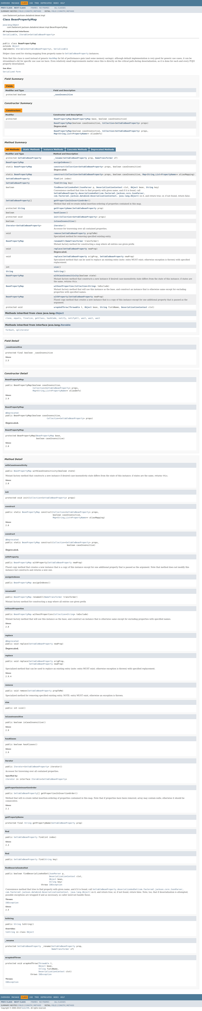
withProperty (61, 297)
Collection (108, 123)
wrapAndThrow (61, 307)
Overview (5, 3)
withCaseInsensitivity (66, 275)
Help (62, 3)
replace (58, 249)
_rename (58, 158)
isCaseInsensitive (64, 221)
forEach (9, 330)
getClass (39, 318)
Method (37, 11)
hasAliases (60, 213)
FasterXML (25, 1008)
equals (17, 318)
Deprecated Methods (102, 149)
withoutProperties (64, 286)
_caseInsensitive (63, 94)
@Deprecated (12, 413)
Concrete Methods (77, 149)
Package (15, 3)
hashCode (51, 318)
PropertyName (80, 134)
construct (59, 167)
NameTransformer (104, 158)
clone (8, 318)
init (56, 217)
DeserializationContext (109, 187)
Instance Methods (53, 149)
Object (15, 46)
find (56, 178)
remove (57, 233)
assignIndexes (61, 162)
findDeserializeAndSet (66, 187)
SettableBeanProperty (42, 34)
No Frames (44, 8)
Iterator (10, 225)
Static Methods (31, 149)
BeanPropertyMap (63, 119)
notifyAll (73, 318)
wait (83, 318)
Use (31, 3)
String (62, 134)
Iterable (24, 34)
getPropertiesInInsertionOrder (71, 200)
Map (55, 134)
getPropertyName (63, 208)
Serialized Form (11, 72)
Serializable (10, 34)
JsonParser (86, 187)
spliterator (22, 330)
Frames (34, 8)
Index (56, 3)
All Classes (60, 8)
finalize (28, 318)
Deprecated (46, 3)
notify (62, 318)
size (56, 267)
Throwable (74, 307)
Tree (37, 3)
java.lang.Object (11, 25)
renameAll (59, 241)
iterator (58, 225)
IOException (55, 885)
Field (21, 11)
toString (58, 271)
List (69, 134)
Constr (28, 11)
